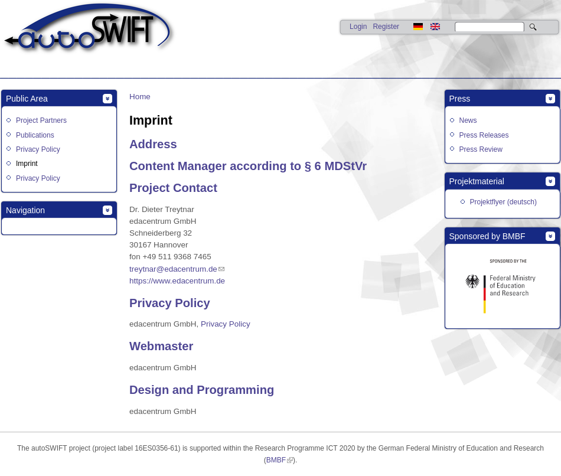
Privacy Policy (38, 149)
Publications (35, 135)
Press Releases (484, 135)
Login (358, 26)
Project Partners (41, 120)
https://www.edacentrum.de (177, 280)
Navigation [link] (25, 210)
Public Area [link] (27, 98)
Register (386, 26)
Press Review (481, 149)
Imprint (27, 163)
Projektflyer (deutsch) (503, 202)
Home (140, 96)
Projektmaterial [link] (476, 181)
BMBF (276, 460)
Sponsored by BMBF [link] (487, 236)
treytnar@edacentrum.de (173, 269)
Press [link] (460, 98)
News (468, 120)
